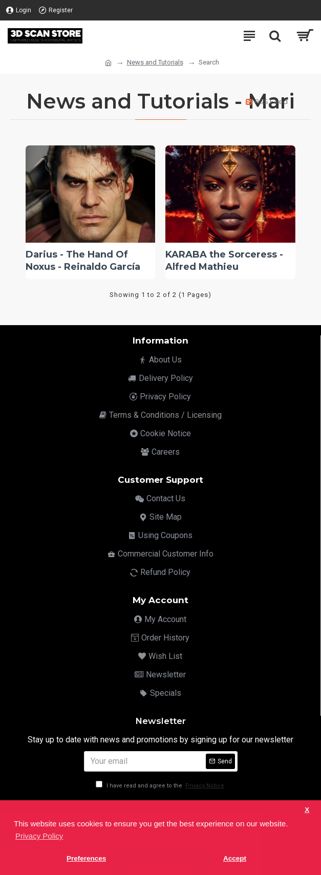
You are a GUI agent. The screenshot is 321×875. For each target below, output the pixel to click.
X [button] (307, 810)
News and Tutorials (155, 62)
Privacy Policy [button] (39, 835)
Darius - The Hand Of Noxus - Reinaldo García (83, 260)
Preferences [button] (86, 858)
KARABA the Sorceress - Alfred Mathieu (224, 260)
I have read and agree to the (161, 786)
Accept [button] (234, 858)
